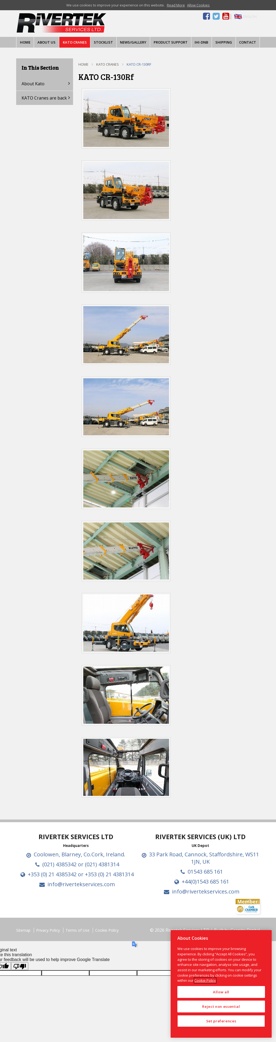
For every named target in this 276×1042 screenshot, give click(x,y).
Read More (176, 5)
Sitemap (23, 930)
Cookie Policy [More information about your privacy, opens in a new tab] (205, 980)
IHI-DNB (201, 42)
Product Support (171, 42)
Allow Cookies (198, 5)
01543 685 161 (205, 871)
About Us (46, 42)
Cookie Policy (107, 930)
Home (25, 42)
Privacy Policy (48, 930)
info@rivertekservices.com (81, 884)
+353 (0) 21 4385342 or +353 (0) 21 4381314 (81, 874)
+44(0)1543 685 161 (205, 881)
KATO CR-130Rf (139, 64)
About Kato (33, 84)
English (250, 16)
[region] (221, 984)
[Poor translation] (19, 966)
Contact (247, 42)
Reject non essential (221, 1006)
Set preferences (221, 1021)
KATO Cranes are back (44, 98)
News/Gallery (133, 42)
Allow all (221, 992)
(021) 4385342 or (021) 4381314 (80, 864)
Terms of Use (77, 930)
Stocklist (103, 42)
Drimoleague (102, 23)
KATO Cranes (75, 42)
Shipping (223, 42)
